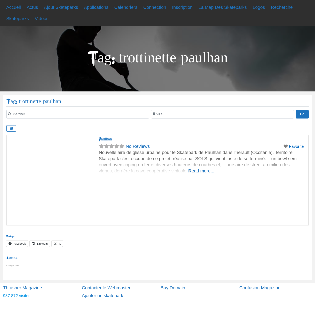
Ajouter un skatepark (102, 295)
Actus (32, 7)
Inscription (182, 7)
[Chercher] (77, 114)
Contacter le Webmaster (106, 287)
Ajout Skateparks (61, 7)
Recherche (282, 7)
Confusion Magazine (260, 287)
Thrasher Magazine (22, 287)
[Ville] (222, 114)
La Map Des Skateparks (223, 7)
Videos (41, 18)
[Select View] (11, 128)
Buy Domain (173, 287)
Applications (96, 7)
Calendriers (125, 7)
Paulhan (105, 139)
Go (304, 113)
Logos (259, 7)
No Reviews (138, 146)
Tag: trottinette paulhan (33, 101)
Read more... (201, 170)
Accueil (13, 7)
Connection (154, 7)
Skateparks (17, 18)
